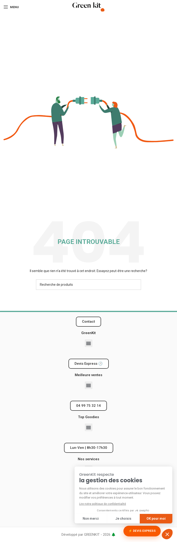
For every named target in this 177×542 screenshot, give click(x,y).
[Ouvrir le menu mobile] (11, 7)
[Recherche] (88, 284)
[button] (88, 343)
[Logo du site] (88, 7)
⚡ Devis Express (142, 530)
